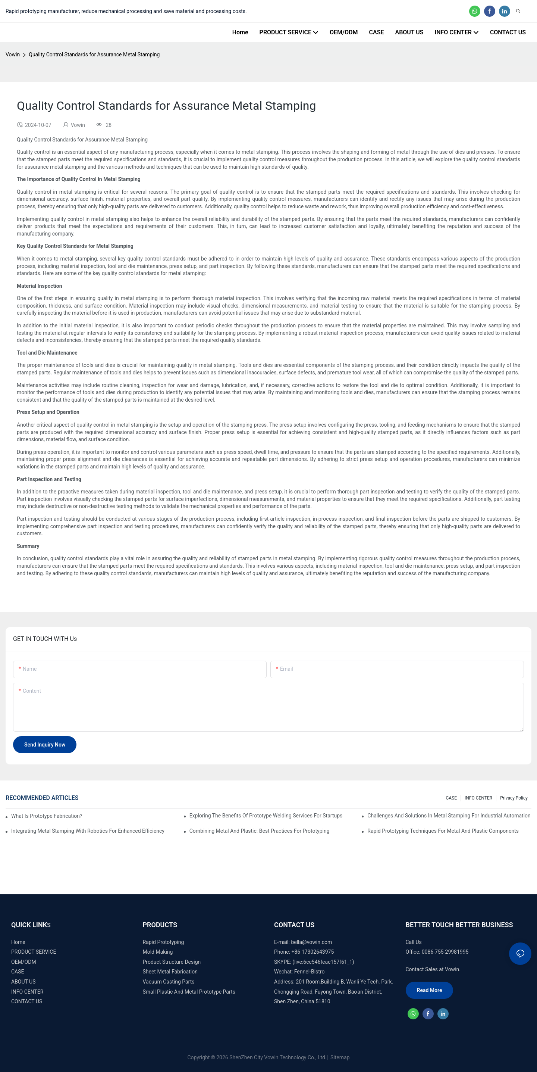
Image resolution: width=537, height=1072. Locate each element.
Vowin (13, 54)
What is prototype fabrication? (46, 816)
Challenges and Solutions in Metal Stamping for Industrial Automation (448, 816)
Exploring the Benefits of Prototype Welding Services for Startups (266, 816)
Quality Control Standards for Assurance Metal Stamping (94, 54)
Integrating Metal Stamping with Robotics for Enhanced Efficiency (87, 831)
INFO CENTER (478, 798)
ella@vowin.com (313, 942)
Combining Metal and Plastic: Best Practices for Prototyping (259, 831)
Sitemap (339, 1057)
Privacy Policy (514, 798)
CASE (451, 798)
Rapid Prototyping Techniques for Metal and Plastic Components (443, 831)
